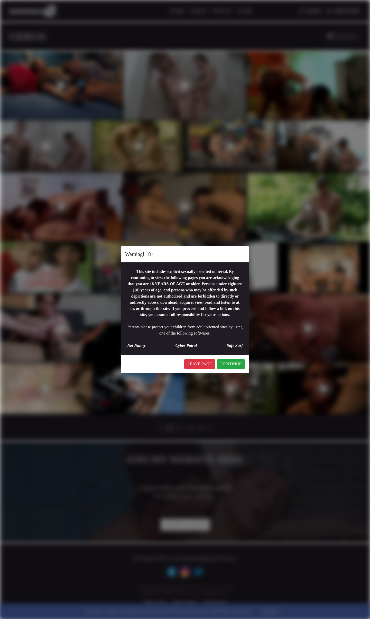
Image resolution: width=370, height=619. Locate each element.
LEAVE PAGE (200, 364)
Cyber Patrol (186, 345)
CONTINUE (231, 364)
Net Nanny (136, 345)
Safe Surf (235, 345)
